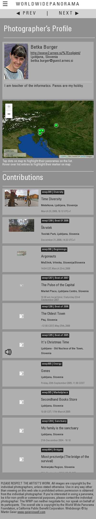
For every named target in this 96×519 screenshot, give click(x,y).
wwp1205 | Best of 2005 (55, 335)
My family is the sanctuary (59, 428)
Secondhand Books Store (59, 400)
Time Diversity (51, 199)
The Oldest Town (53, 314)
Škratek (46, 228)
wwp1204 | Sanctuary (54, 421)
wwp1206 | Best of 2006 (55, 306)
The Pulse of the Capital (58, 285)
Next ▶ (69, 13)
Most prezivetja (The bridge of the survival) (65, 459)
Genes (45, 371)
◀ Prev (26, 13)
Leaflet (63, 156)
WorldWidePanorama (48, 4)
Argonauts (48, 256)
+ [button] (9, 107)
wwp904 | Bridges (52, 449)
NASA (83, 156)
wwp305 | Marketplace (55, 392)
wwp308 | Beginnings (54, 249)
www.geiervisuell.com (31, 512)
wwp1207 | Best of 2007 (55, 278)
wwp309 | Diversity (52, 192)
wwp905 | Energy (51, 363)
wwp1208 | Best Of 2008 (55, 220)
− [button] (9, 114)
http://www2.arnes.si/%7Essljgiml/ (55, 53)
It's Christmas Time (55, 342)
